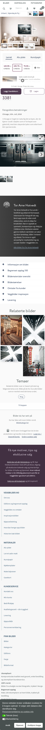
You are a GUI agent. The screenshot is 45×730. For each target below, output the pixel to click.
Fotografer (36, 3)
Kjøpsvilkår (8, 621)
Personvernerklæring (12, 627)
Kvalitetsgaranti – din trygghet (16, 609)
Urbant (4, 13)
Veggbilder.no (11, 492)
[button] (4, 716)
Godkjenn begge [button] (34, 725)
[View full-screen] (41, 137)
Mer (37, 67)
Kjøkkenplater (9, 565)
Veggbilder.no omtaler (13, 509)
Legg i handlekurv (11, 91)
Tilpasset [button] (19, 725)
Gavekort (7, 577)
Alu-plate (7, 547)
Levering (7, 615)
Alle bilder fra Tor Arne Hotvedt (26, 247)
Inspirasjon (20, 3)
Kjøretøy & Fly (13, 13)
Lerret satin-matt (10, 553)
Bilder (6, 3)
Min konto (8, 597)
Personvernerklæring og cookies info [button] (17, 712)
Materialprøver (10, 571)
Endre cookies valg (29, 436)
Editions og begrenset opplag (15, 503)
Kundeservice (11, 586)
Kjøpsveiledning (10, 521)
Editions (7, 653)
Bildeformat (8, 665)
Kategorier (8, 647)
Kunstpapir (8, 559)
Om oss (7, 497)
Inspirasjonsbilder (11, 515)
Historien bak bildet (12, 533)
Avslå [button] (8, 725)
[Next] (41, 154)
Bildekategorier (22, 423)
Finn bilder (10, 636)
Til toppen (22, 405)
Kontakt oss (8, 591)
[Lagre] (34, 91)
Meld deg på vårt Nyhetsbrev (18, 462)
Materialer (9, 542)
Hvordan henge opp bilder (14, 527)
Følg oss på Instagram (16, 481)
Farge (6, 659)
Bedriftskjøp (9, 603)
